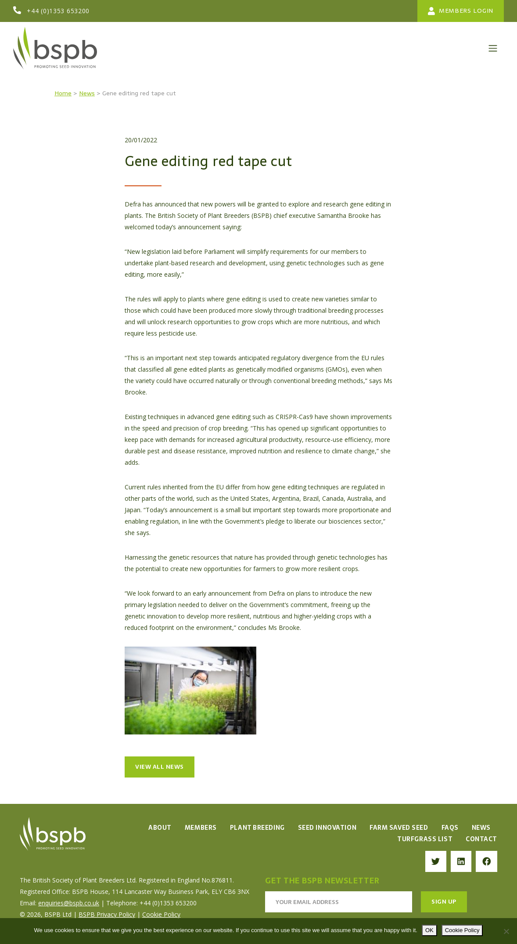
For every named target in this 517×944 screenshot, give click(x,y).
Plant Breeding (257, 827)
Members (201, 827)
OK (429, 930)
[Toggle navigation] (493, 48)
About (160, 827)
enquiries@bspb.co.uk (68, 903)
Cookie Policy (161, 914)
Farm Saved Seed (399, 827)
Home (63, 93)
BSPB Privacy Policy (107, 914)
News (87, 93)
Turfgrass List (424, 839)
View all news (159, 766)
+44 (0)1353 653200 (58, 11)
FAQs (450, 827)
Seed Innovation (327, 827)
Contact (481, 839)
